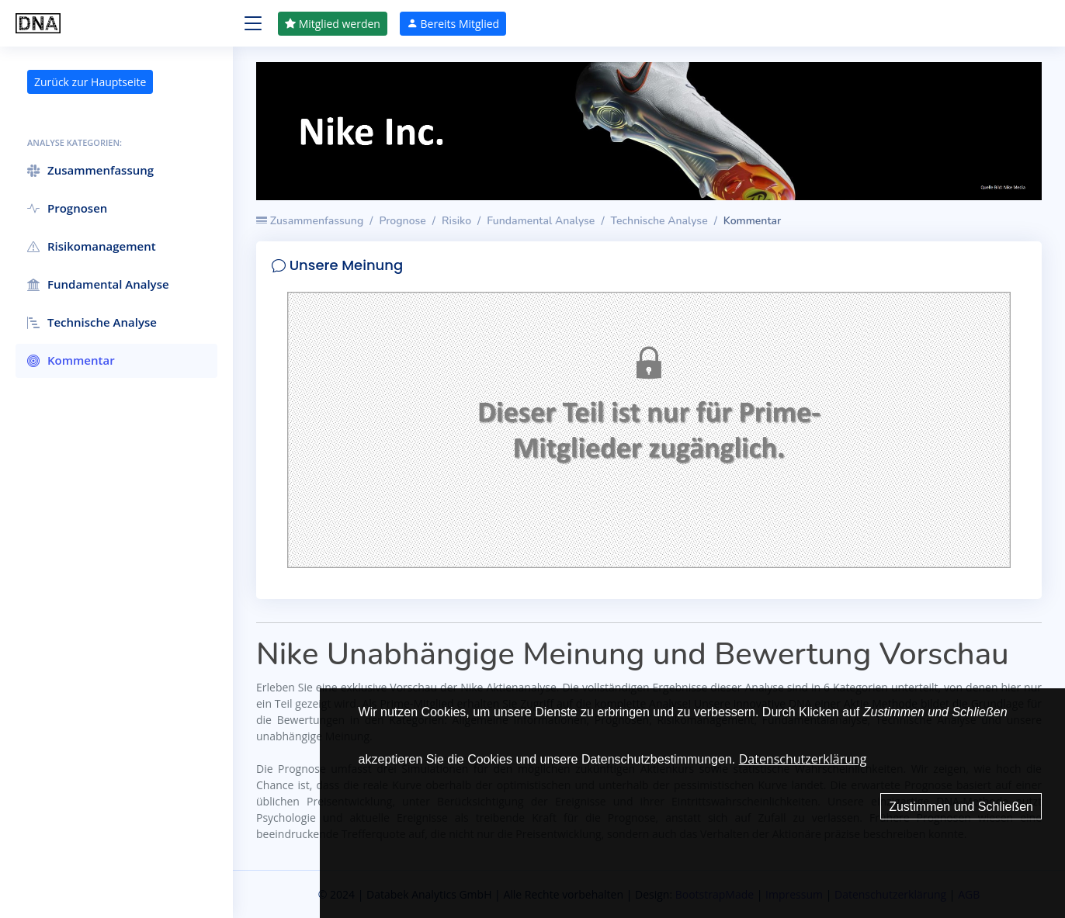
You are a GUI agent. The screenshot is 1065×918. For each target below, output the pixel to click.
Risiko (456, 220)
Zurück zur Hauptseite (90, 81)
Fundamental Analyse (541, 220)
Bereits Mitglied (453, 23)
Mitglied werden (332, 23)
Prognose (402, 220)
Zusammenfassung (309, 220)
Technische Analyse (659, 220)
